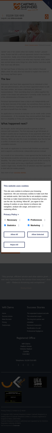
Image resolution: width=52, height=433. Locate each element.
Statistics (10, 225)
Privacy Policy (11, 214)
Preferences (35, 220)
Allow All (14, 234)
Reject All (14, 245)
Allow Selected (38, 234)
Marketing (34, 225)
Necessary (10, 220)
